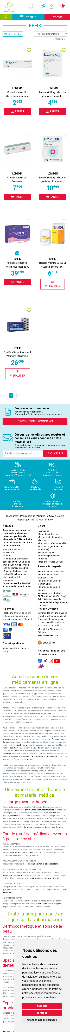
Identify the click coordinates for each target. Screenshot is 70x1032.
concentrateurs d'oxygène (49, 904)
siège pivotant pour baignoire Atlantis (43, 878)
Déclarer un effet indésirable (52, 543)
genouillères (30, 810)
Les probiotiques (10, 1013)
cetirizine (40, 748)
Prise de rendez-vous (48, 534)
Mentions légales (47, 552)
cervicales (43, 813)
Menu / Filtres (12, 34)
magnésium (52, 756)
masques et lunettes (34, 907)
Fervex (17, 751)
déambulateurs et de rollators (44, 864)
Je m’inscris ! (55, 453)
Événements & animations (51, 537)
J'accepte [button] (41, 1005)
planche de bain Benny (12, 875)
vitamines (28, 759)
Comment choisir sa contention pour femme (43, 827)
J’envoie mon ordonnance (35, 421)
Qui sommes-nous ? (13, 549)
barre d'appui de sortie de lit (23, 853)
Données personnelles (49, 555)
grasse (29, 745)
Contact (7, 555)
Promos (57, 17)
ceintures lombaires (45, 810)
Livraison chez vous (48, 635)
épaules (52, 813)
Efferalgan (55, 739)
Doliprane (9, 739)
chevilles (14, 816)
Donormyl (7, 754)
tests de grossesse (34, 756)
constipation (15, 748)
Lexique (42, 540)
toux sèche (17, 745)
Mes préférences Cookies (50, 562)
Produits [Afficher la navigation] (32, 17)
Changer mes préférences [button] (42, 1019)
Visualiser (52, 284)
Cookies (42, 559)
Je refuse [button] (42, 1012)
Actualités (43, 531)
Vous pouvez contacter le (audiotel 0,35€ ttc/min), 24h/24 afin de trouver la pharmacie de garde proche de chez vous (52, 599)
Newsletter (8, 552)
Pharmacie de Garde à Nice (51, 571)
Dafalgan (7, 742)
